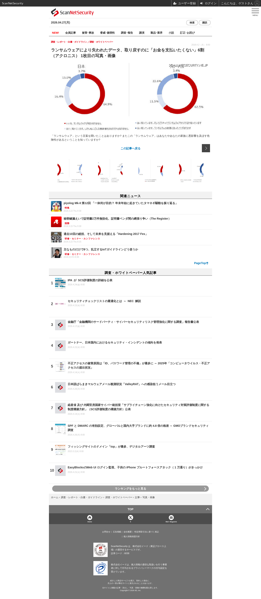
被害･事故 (88, 32)
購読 (204, 22)
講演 (141, 32)
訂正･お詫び (187, 32)
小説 (171, 32)
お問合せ (106, 532)
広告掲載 (117, 532)
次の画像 (206, 148)
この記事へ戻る (130, 148)
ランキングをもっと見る (130, 488)
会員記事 (70, 32)
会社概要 (128, 532)
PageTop (200, 263)
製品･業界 (156, 32)
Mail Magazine (171, 521)
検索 (192, 22)
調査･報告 (127, 32)
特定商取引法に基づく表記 (146, 532)
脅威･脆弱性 (107, 32)
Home (89, 521)
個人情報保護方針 (132, 537)
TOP (131, 509)
